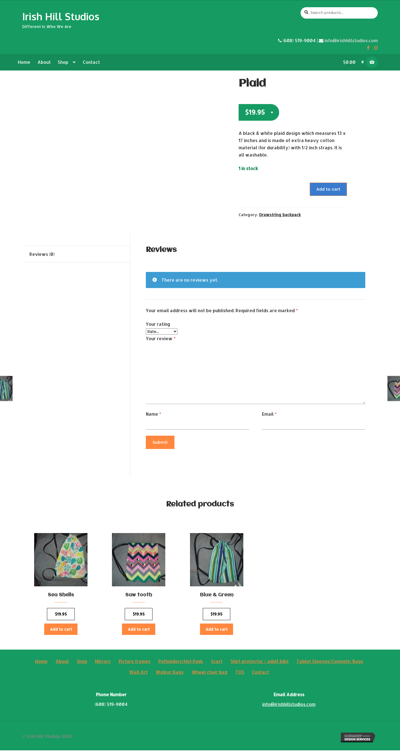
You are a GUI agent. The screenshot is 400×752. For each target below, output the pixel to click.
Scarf (216, 663)
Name (153, 414)
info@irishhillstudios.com (351, 40)
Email (269, 414)
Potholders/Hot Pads (180, 663)
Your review (161, 338)
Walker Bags (170, 674)
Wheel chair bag (210, 674)
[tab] (76, 254)
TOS (239, 674)
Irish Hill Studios (60, 16)
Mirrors (103, 663)
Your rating (158, 324)
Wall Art (138, 674)
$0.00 (356, 62)
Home (24, 62)
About (44, 62)
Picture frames (135, 663)
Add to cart (328, 189)
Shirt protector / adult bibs (260, 663)
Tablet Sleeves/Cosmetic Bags (329, 663)
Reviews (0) (42, 254)
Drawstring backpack (280, 214)
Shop (63, 62)
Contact (91, 62)
